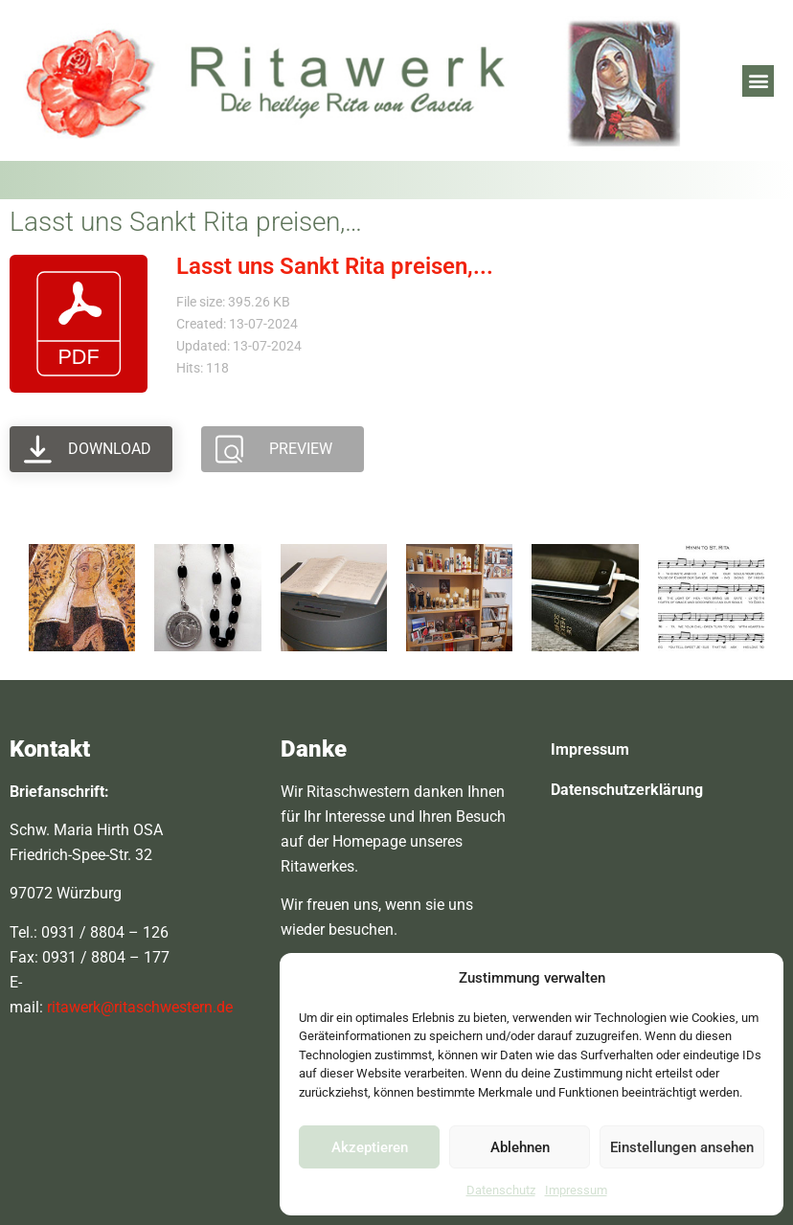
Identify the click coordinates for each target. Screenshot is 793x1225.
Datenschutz (500, 1190)
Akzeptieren (369, 1147)
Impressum (576, 1190)
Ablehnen (520, 1147)
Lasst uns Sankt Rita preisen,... (334, 266)
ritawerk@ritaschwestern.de (140, 1007)
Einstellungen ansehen (682, 1147)
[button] (758, 81)
